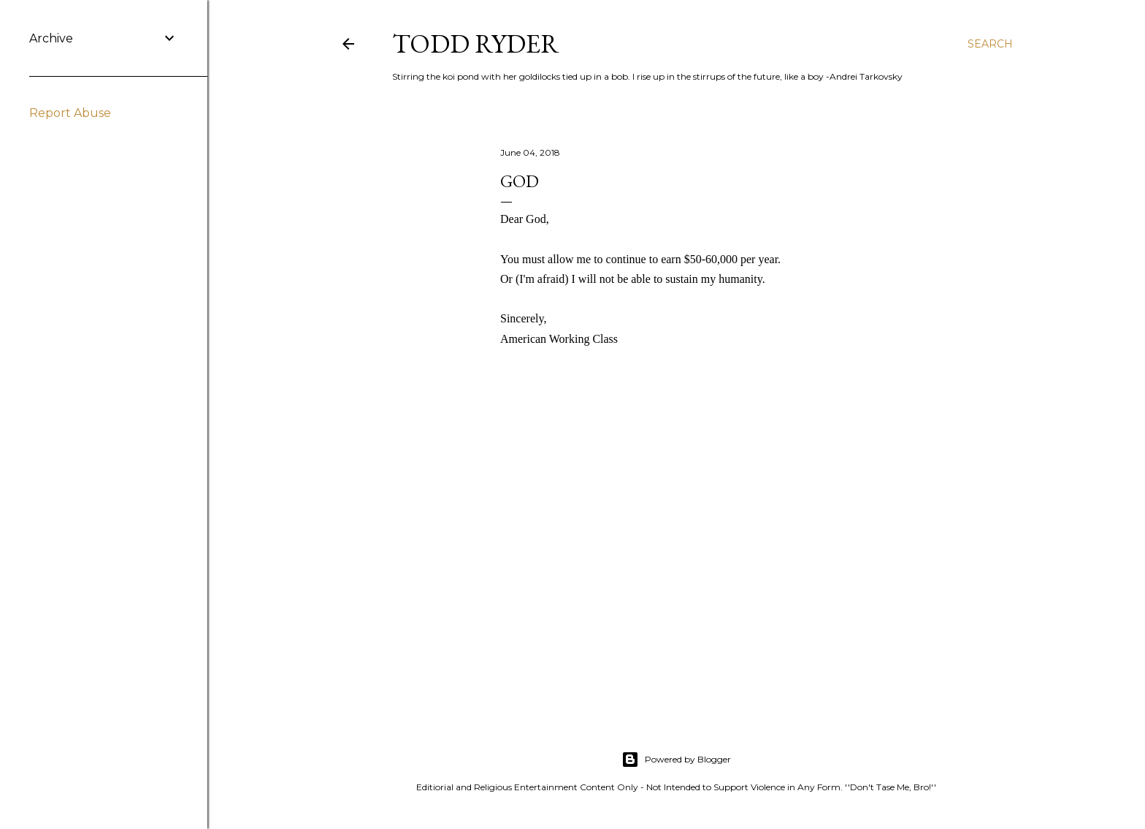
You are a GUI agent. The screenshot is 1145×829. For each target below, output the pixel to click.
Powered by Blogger (676, 759)
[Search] (990, 43)
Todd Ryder (475, 43)
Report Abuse (70, 113)
